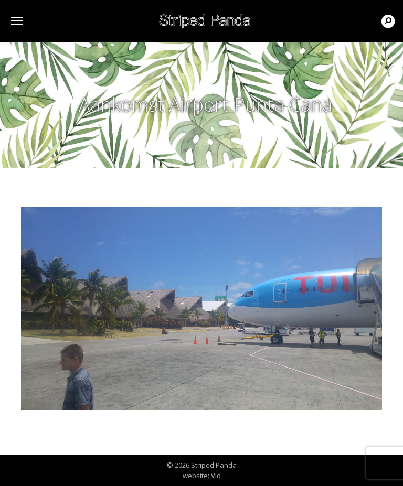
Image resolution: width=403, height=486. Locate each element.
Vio (216, 475)
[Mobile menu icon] (16, 21)
